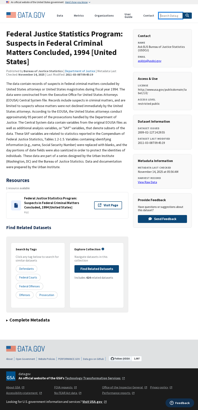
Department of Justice (80, 71)
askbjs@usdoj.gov (149, 61)
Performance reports (118, 393)
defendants (26, 269)
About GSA (15, 387)
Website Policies (46, 359)
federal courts (28, 277)
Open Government (25, 359)
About (9, 359)
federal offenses (29, 286)
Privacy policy (161, 387)
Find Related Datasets (96, 269)
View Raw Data (147, 182)
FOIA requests (65, 387)
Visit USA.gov (94, 402)
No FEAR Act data (68, 393)
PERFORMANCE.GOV (69, 359)
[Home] (25, 15)
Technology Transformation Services (95, 378)
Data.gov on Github (93, 359)
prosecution (46, 295)
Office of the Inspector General (124, 387)
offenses (24, 295)
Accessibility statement (24, 393)
